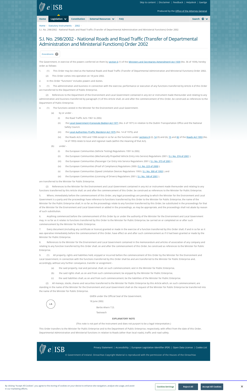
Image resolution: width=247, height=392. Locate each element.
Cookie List (201, 354)
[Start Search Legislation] (179, 25)
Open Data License (183, 354)
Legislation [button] (57, 18)
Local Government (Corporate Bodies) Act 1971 (94, 130)
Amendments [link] (48, 61)
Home (42, 18)
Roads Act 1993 (195, 144)
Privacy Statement (103, 354)
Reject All (188, 388)
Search (198, 18)
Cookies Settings (165, 388)
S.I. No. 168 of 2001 (148, 183)
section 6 (113, 69)
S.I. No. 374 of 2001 (179, 163)
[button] (203, 19)
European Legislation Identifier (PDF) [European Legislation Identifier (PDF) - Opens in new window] (151, 354)
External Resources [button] (100, 18)
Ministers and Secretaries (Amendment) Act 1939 (154, 69)
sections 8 (144, 144)
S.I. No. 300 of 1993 (153, 178)
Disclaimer (164, 2)
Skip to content (148, 2)
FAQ (121, 18)
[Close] (241, 388)
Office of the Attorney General (191, 10)
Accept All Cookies (211, 388)
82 (178, 144)
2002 (77, 33)
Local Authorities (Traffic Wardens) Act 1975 (93, 139)
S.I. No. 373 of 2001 (161, 168)
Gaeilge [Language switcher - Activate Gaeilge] (203, 2)
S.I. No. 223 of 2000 (148, 173)
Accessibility (122, 354)
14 (155, 144)
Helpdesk (191, 2)
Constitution (78, 18)
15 (170, 144)
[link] (196, 26)
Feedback (178, 2)
